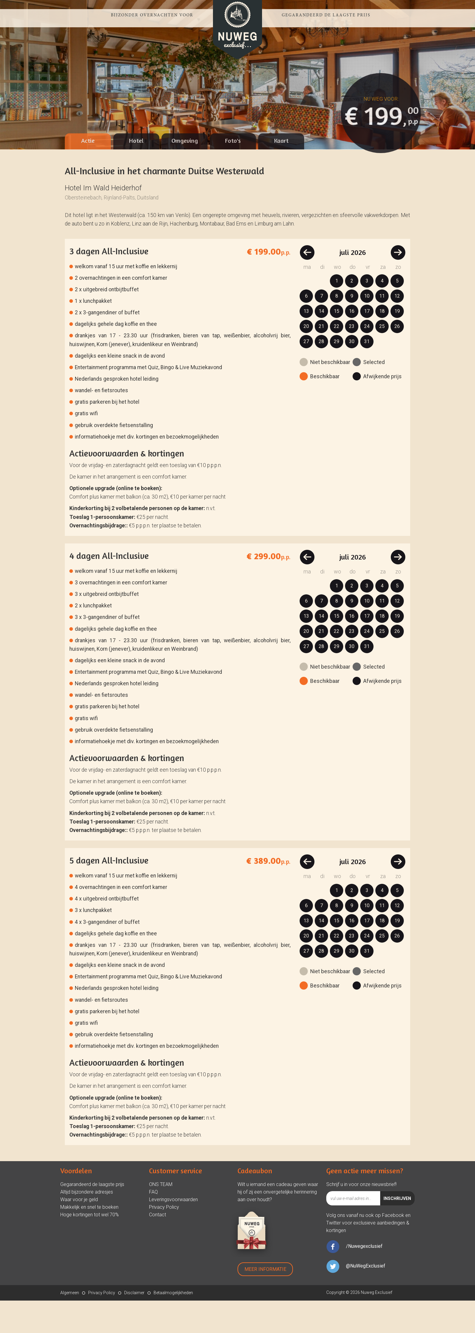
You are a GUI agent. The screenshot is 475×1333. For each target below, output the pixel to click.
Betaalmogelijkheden (173, 1325)
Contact (157, 1247)
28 (321, 374)
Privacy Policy (164, 1239)
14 (321, 343)
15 (336, 343)
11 (382, 328)
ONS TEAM (160, 1217)
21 (321, 359)
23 (351, 359)
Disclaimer (134, 1325)
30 (351, 374)
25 (382, 359)
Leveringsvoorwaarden (173, 1232)
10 (367, 328)
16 (351, 343)
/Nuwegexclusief (364, 1278)
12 (397, 328)
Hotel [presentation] (136, 173)
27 (306, 374)
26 (397, 359)
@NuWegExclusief (365, 1298)
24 (367, 359)
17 (367, 343)
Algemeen (69, 1325)
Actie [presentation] (88, 173)
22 (336, 359)
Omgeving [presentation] (184, 173)
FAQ (153, 1224)
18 (382, 343)
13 (306, 343)
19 (397, 343)
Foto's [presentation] (233, 173)
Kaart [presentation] (281, 173)
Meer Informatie (265, 1302)
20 (306, 359)
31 (367, 374)
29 (336, 374)
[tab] (88, 174)
